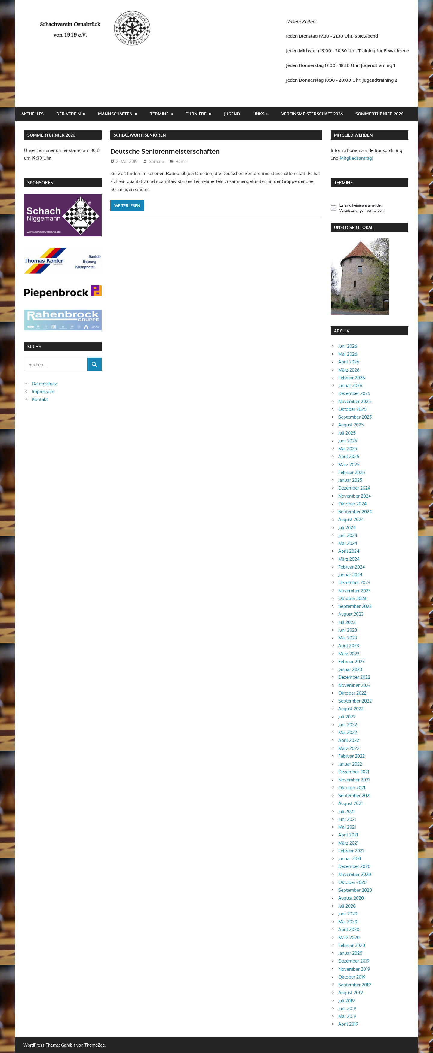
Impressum (43, 391)
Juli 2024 (347, 527)
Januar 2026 (350, 385)
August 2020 (351, 898)
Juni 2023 (347, 630)
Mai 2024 (347, 543)
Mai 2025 (347, 448)
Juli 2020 (347, 906)
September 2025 (355, 417)
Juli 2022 (346, 717)
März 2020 (349, 937)
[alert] (369, 208)
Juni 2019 (347, 1008)
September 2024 (355, 511)
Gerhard (156, 161)
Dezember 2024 (354, 488)
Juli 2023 (346, 622)
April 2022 (348, 740)
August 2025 (351, 425)
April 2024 (348, 551)
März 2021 (348, 843)
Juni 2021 (347, 819)
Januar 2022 (350, 764)
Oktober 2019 (352, 977)
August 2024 (351, 519)
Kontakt (40, 399)
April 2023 (348, 645)
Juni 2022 (347, 724)
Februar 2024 (351, 567)
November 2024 (354, 496)
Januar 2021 (349, 858)
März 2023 (348, 654)
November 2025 (354, 401)
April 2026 (348, 362)
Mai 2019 (347, 1016)
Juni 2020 (347, 914)
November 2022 (354, 685)
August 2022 (351, 709)
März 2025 (349, 464)
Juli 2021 (346, 811)
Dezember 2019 (354, 961)
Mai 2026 (347, 354)
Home (181, 161)
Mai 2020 (347, 921)
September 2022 (355, 701)
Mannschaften (115, 113)
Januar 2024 (350, 575)
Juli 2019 (346, 1000)
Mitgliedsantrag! (356, 158)
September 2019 (354, 985)
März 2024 (349, 559)
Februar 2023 (351, 661)
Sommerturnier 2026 (379, 113)
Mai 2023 (347, 638)
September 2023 (355, 606)
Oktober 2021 (351, 788)
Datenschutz (44, 384)
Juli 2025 (347, 433)
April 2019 (348, 1024)
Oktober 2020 (352, 882)
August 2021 (350, 803)
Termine (159, 113)
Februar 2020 (351, 945)
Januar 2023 (350, 669)
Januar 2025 (350, 480)
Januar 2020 (350, 953)
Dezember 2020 (354, 866)
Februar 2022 (351, 756)
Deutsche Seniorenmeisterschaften (165, 151)
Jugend (232, 113)
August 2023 (351, 614)
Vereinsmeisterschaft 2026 (312, 113)
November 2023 (354, 590)
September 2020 (355, 890)
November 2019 (354, 969)
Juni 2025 (347, 441)
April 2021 (348, 835)
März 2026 (349, 370)
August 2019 (350, 992)
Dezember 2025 (354, 393)
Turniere (196, 113)
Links (258, 113)
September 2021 (354, 795)
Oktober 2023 (352, 598)
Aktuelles (32, 113)
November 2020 (354, 874)
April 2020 (348, 929)
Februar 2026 (351, 378)
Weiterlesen (127, 205)
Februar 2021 (351, 851)
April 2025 (348, 456)
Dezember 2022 (354, 677)
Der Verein (68, 113)
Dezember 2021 (353, 772)
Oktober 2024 (352, 504)
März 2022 (348, 748)
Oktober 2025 (352, 409)
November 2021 (354, 780)
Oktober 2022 (352, 693)
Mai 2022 (347, 732)
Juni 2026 (347, 346)
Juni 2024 (347, 535)
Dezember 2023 (354, 582)
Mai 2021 (347, 827)
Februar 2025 (351, 472)
